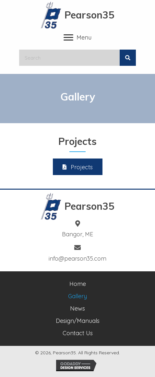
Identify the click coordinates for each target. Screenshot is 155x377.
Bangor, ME (77, 234)
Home (77, 284)
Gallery (77, 296)
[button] (77, 167)
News (77, 308)
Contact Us (78, 333)
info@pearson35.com (77, 258)
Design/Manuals (78, 320)
